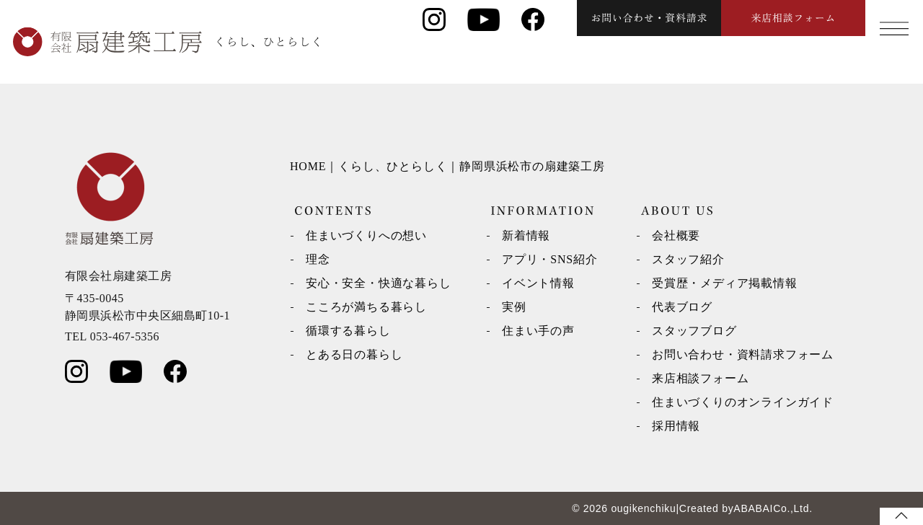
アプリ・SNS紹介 (550, 259)
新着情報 (526, 235)
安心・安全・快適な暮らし (378, 283)
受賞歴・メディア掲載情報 (725, 283)
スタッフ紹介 (688, 259)
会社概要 (676, 235)
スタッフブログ (694, 331)
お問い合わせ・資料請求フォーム (743, 354)
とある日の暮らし (354, 354)
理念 (318, 259)
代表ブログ (682, 307)
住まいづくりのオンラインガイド (743, 402)
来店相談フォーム (700, 378)
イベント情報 (538, 283)
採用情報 (676, 426)
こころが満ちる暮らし (366, 307)
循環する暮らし (348, 331)
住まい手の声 (538, 331)
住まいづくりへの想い (366, 235)
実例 (514, 307)
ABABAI (753, 508)
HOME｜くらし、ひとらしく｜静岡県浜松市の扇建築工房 (447, 166)
